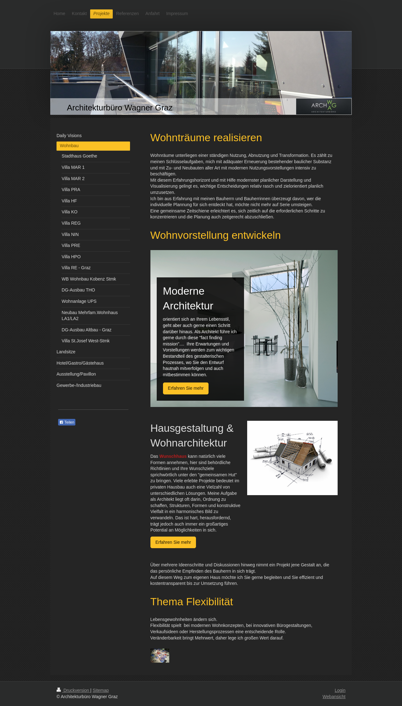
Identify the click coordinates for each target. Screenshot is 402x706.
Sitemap (101, 690)
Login (340, 690)
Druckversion (73, 690)
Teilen (66, 422)
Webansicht (334, 696)
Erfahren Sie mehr (186, 388)
